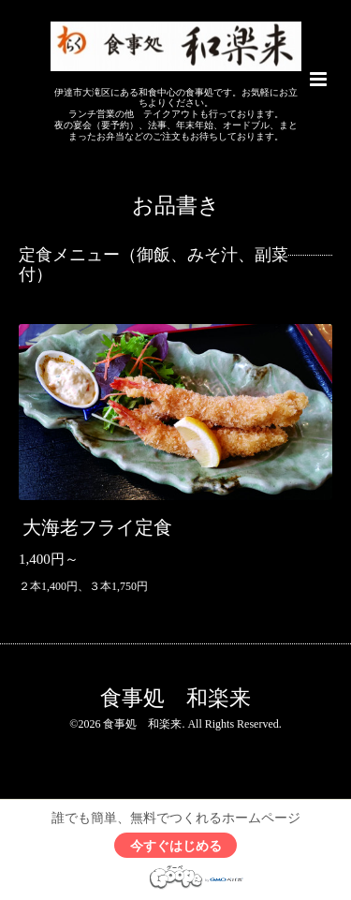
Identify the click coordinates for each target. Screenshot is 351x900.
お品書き (176, 205)
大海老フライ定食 (97, 528)
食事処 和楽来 (175, 698)
